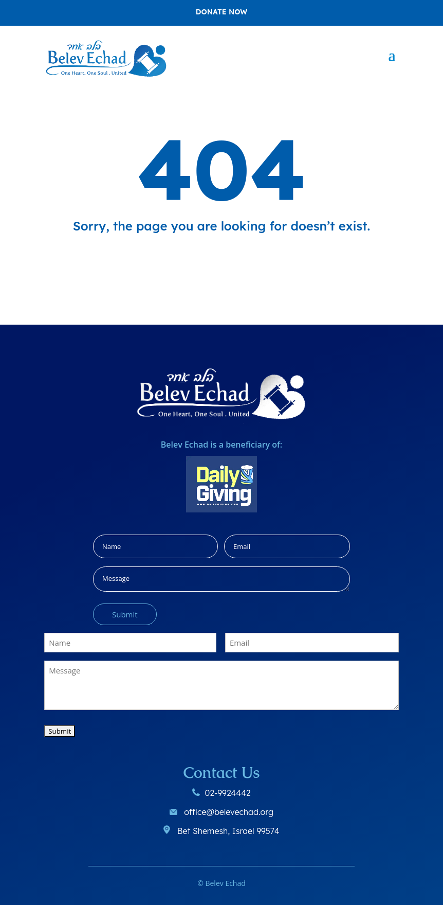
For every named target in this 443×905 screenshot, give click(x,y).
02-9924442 (227, 793)
